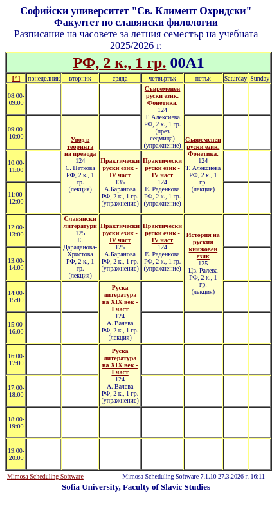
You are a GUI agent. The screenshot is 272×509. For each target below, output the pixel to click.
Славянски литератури (80, 222)
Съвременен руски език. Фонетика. (163, 95)
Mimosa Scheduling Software (45, 476)
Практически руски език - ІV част (120, 167)
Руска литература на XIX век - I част (120, 298)
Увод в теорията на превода (80, 146)
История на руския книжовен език (203, 245)
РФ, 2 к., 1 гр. (119, 62)
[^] (16, 78)
